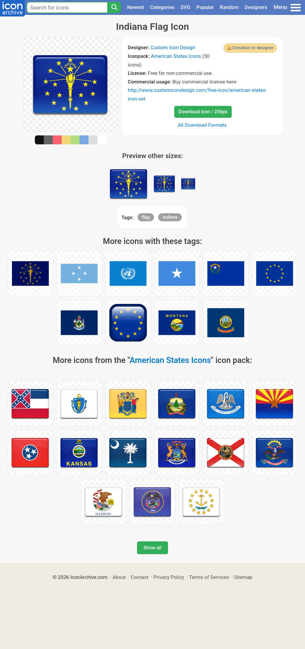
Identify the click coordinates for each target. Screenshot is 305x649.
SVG (185, 7)
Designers (256, 7)
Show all (152, 548)
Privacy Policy (168, 577)
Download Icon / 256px (202, 112)
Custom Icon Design (172, 47)
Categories (162, 7)
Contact (139, 577)
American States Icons (176, 56)
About (119, 577)
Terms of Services (209, 577)
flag (146, 217)
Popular (205, 7)
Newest (135, 7)
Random (229, 7)
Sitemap (243, 577)
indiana (170, 217)
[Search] (114, 7)
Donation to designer (253, 47)
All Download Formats (202, 125)
